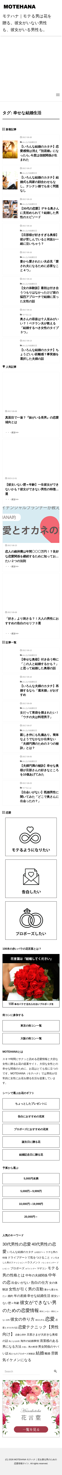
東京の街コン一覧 (31, 1025)
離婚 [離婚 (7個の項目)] (47, 1353)
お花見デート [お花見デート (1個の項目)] (39, 1252)
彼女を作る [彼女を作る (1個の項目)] (39, 1320)
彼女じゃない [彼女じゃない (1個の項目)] (45, 1311)
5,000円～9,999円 (30, 1191)
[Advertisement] (31, 69)
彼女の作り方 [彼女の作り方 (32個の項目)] (22, 1319)
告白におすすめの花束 (31, 1116)
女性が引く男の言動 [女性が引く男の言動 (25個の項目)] (26, 1289)
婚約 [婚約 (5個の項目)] (10, 1296)
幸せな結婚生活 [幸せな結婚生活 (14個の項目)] (38, 1296)
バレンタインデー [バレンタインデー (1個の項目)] (48, 1263)
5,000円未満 (31, 1178)
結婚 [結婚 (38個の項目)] (40, 1353)
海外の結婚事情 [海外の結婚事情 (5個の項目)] (30, 1341)
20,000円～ (31, 1216)
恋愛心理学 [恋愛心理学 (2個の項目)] (20, 1335)
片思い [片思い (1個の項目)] (24, 1347)
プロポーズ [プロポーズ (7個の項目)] (17, 1268)
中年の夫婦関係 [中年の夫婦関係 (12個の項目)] (36, 1275)
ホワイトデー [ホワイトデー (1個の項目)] (30, 1269)
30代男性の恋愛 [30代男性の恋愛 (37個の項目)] (16, 1244)
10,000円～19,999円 (31, 1204)
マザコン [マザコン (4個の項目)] (42, 1268)
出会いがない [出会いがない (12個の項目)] (20, 1282)
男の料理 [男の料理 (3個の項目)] (33, 1346)
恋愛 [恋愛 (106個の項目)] (50, 1319)
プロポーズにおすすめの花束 (31, 1129)
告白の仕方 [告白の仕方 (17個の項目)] (39, 1282)
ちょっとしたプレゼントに (31, 1103)
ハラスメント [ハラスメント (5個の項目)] (33, 1262)
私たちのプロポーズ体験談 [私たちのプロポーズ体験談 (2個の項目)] (22, 1354)
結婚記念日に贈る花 (31, 1154)
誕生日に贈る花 (31, 1141)
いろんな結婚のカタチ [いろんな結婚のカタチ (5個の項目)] (20, 1252)
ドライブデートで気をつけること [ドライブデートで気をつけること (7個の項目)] (29, 1257)
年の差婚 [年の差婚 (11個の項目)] (20, 1296)
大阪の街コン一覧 (31, 1038)
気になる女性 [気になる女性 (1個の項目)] (14, 1341)
